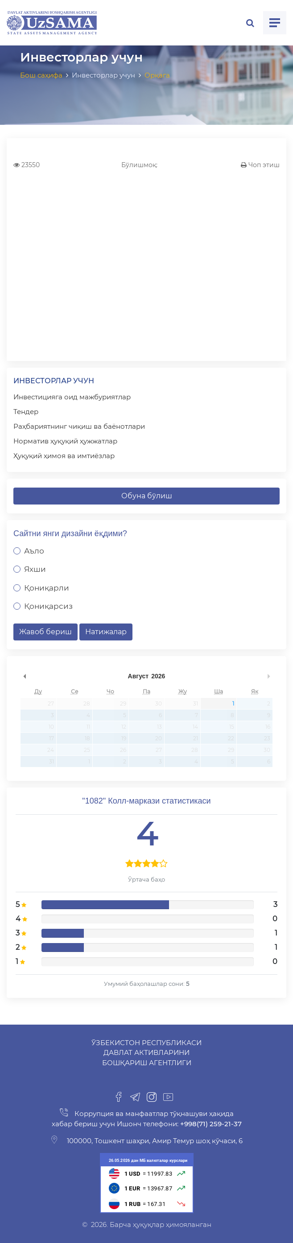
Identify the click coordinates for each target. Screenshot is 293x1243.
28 (86, 703)
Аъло (34, 550)
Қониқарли (46, 587)
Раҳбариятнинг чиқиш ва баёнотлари (79, 426)
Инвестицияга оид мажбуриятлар (72, 397)
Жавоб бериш (45, 632)
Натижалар (106, 632)
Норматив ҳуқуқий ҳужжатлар (65, 441)
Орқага (157, 75)
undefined (24, 676)
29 (123, 703)
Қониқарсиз (48, 606)
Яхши (35, 569)
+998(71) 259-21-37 (210, 1124)
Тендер (25, 411)
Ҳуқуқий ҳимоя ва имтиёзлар (64, 455)
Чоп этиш (260, 165)
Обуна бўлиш (146, 496)
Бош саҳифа (41, 75)
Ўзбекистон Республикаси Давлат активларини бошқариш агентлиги (146, 1052)
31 (195, 703)
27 (51, 703)
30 (158, 703)
